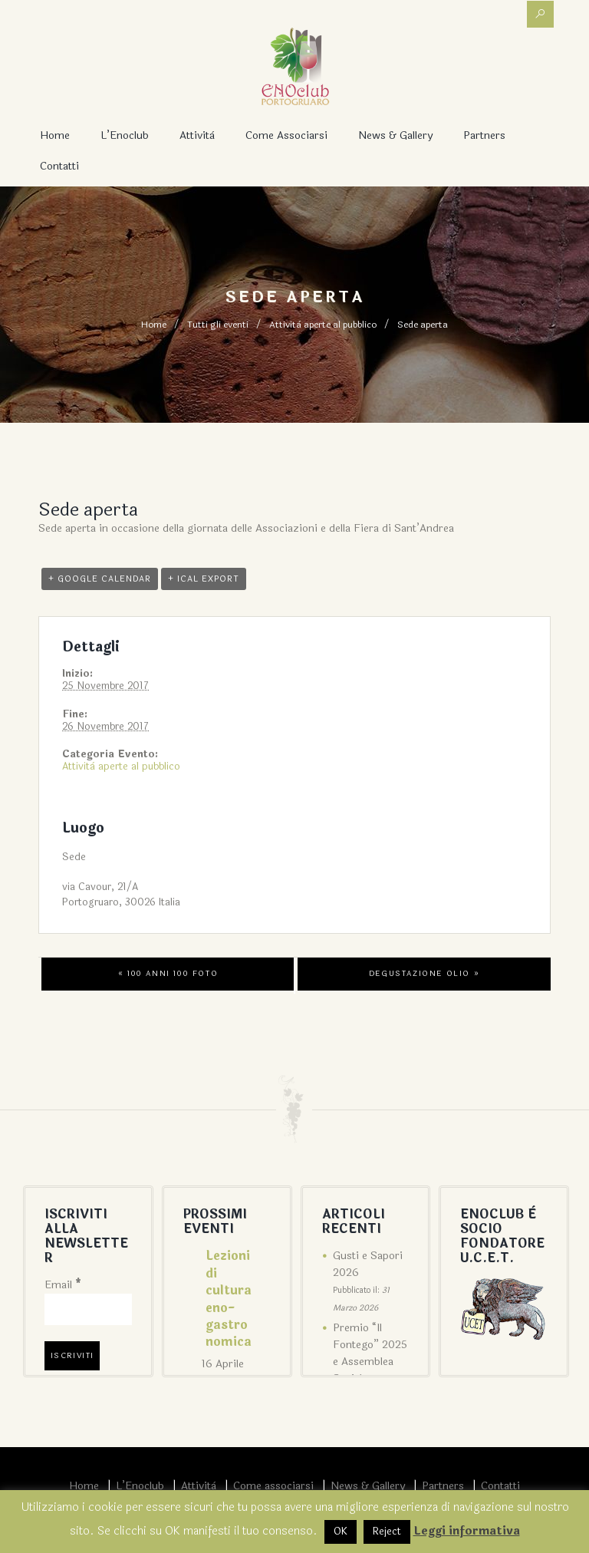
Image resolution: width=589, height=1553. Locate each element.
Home (55, 135)
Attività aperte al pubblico (323, 324)
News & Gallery (395, 135)
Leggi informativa (466, 1531)
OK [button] (340, 1531)
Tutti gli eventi (217, 324)
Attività (197, 135)
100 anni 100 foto (168, 974)
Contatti (59, 166)
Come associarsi (286, 135)
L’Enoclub (124, 135)
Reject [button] (387, 1531)
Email (62, 1285)
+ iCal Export (203, 578)
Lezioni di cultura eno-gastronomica (229, 1298)
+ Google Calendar (99, 578)
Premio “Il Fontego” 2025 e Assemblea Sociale (370, 1353)
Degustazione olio (424, 974)
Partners (484, 135)
